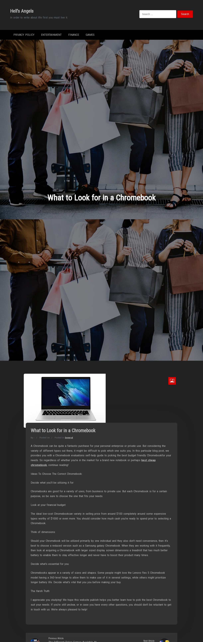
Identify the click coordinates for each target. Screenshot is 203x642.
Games (90, 34)
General (69, 437)
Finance (73, 34)
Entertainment (51, 34)
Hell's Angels (22, 11)
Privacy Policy (23, 34)
